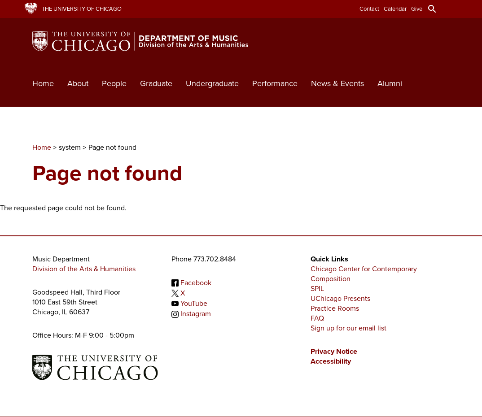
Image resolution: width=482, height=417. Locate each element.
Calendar (395, 8)
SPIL (317, 288)
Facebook (195, 283)
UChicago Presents (340, 298)
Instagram (195, 314)
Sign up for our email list (348, 328)
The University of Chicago (82, 8)
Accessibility (331, 361)
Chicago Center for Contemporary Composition (364, 274)
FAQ (317, 318)
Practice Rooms (335, 308)
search (432, 9)
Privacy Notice (334, 351)
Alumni (389, 83)
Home (43, 83)
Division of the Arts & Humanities (84, 269)
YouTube (193, 303)
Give (416, 8)
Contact (369, 8)
